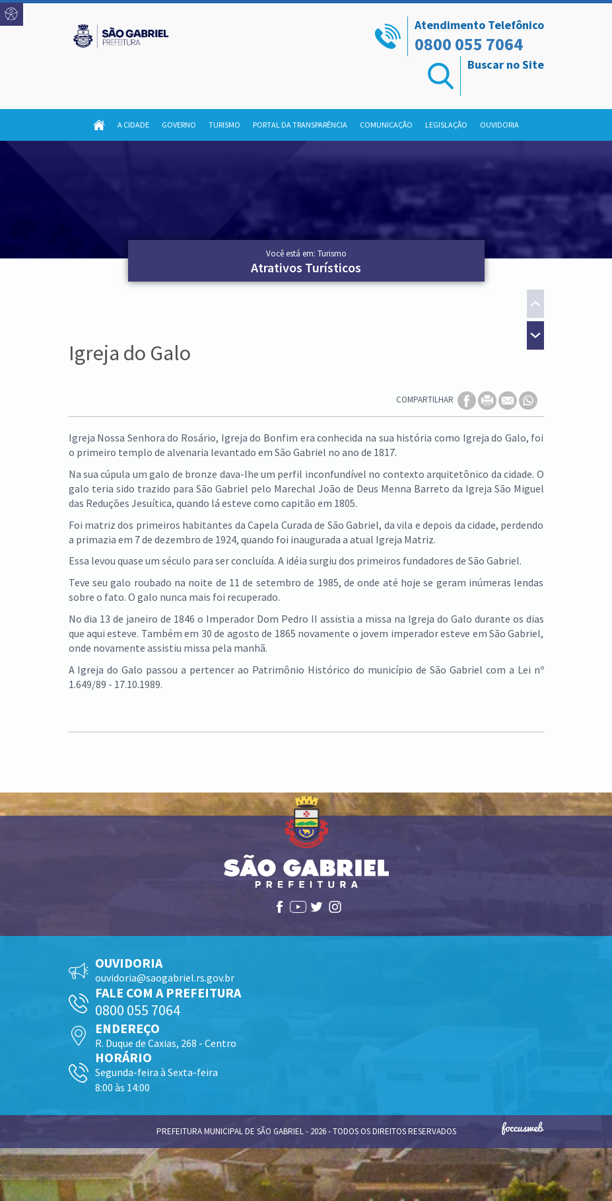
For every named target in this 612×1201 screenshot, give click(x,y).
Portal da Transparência (300, 125)
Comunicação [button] (386, 125)
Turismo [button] (224, 125)
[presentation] (535, 305)
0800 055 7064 (469, 44)
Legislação (446, 125)
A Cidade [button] (133, 125)
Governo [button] (179, 125)
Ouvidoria (499, 125)
